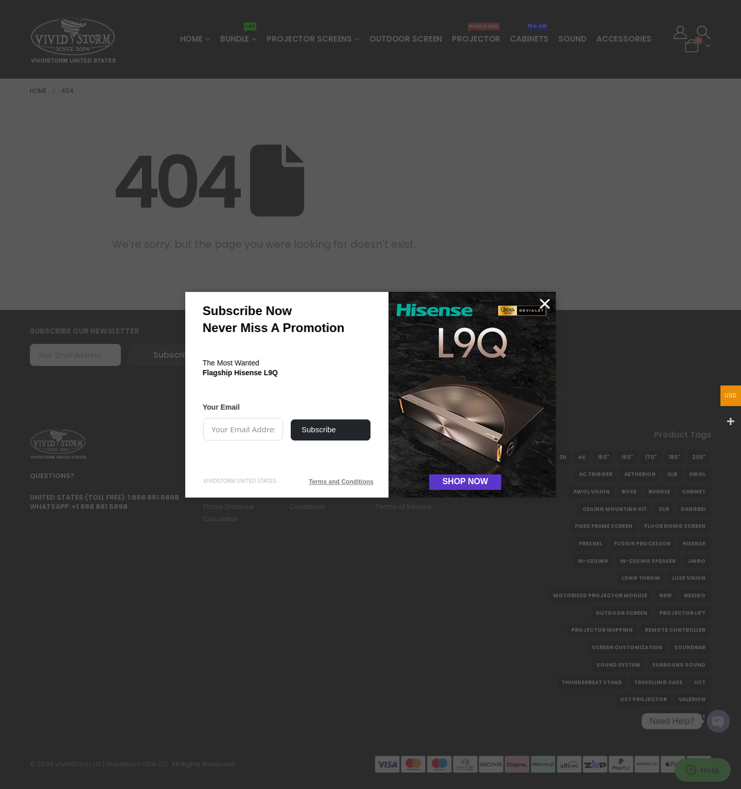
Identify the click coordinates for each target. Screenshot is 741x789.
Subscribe (319, 429)
